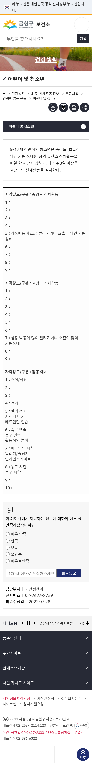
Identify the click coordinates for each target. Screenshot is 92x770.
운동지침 (72, 93)
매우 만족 (18, 534)
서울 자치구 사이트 (18, 683)
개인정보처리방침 (16, 698)
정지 (28, 623)
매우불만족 (20, 561)
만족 (14, 541)
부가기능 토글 (84, 107)
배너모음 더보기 (87, 623)
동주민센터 (12, 638)
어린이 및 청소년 (21, 126)
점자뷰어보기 (53, 107)
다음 (35, 623)
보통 (14, 547)
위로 (83, 758)
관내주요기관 (14, 668)
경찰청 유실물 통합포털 (56, 623)
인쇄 (74, 107)
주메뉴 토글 (81, 24)
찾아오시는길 (71, 698)
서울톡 (83, 726)
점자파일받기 (63, 107)
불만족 (16, 554)
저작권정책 (45, 698)
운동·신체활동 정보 (45, 93)
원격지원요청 (33, 704)
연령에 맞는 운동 (14, 98)
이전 (22, 623)
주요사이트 (12, 653)
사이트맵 (9, 704)
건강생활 (18, 93)
